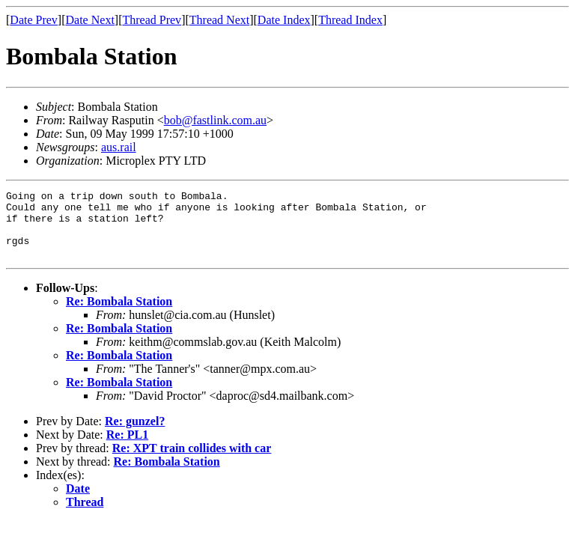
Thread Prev (151, 19)
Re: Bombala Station (119, 314)
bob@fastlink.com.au (215, 120)
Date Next (90, 19)
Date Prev (34, 19)
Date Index (284, 19)
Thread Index (350, 19)
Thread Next (219, 19)
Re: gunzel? (135, 434)
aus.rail (118, 147)
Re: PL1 (127, 448)
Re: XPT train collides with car (192, 461)
